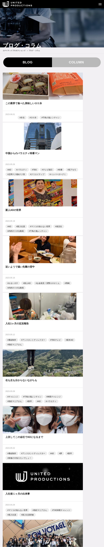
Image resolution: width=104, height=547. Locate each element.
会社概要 (52, 491)
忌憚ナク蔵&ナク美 (66, 129)
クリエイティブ (87, 129)
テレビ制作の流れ (52, 514)
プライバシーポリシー (52, 523)
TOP (52, 477)
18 (67, 400)
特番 (76, 124)
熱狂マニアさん (15, 261)
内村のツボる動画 (16, 195)
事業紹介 (52, 486)
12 (31, 400)
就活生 (36, 190)
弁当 (10, 120)
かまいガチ (63, 186)
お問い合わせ (52, 532)
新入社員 (21, 186)
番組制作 (12, 252)
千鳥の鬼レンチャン (17, 124)
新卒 (60, 261)
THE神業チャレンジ (86, 318)
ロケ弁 (21, 120)
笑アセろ (87, 124)
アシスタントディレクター (33, 252)
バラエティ (72, 120)
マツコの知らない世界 (18, 190)
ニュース (52, 495)
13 (37, 400)
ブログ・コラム (52, 500)
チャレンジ (63, 252)
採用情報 (52, 505)
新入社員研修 (77, 322)
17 (61, 400)
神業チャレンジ (65, 256)
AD (59, 120)
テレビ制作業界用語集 (52, 519)
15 (49, 400)
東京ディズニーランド (18, 384)
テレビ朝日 (63, 124)
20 (79, 400)
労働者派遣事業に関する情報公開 (52, 528)
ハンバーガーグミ (65, 134)
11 (25, 400)
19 (73, 400)
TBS (84, 120)
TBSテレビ (13, 256)
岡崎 (89, 190)
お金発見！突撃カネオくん (69, 190)
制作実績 (52, 482)
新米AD (27, 256)
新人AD (77, 186)
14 (43, 400)
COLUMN (76, 62)
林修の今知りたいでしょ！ (20, 322)
